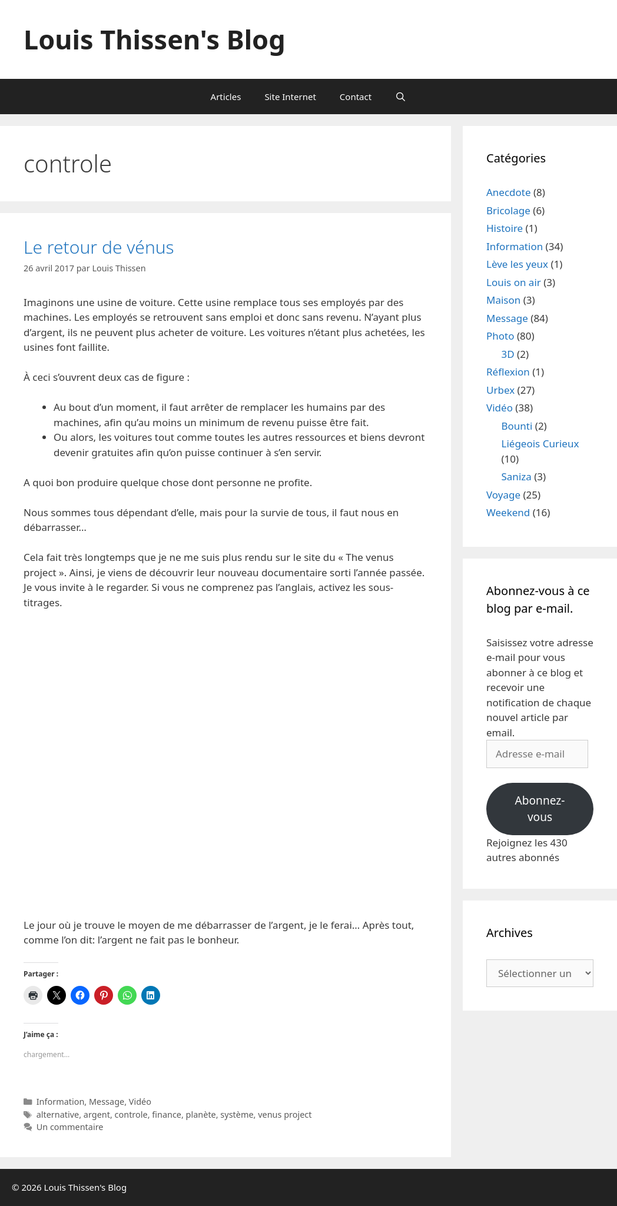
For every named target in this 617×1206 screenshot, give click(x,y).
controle (131, 1114)
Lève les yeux (517, 264)
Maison (503, 300)
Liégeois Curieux (540, 443)
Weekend (508, 512)
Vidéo (140, 1101)
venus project (284, 1114)
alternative (58, 1114)
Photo (500, 336)
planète (201, 1114)
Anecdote (508, 192)
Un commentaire (70, 1126)
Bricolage (508, 210)
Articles (226, 96)
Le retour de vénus (99, 247)
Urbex (500, 390)
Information (61, 1101)
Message (106, 1101)
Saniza (517, 476)
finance (166, 1114)
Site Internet (290, 96)
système (236, 1114)
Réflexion (508, 371)
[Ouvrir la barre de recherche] (400, 96)
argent (97, 1114)
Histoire (504, 228)
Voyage (503, 494)
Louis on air (513, 282)
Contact (355, 96)
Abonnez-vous (540, 809)
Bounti (517, 426)
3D (508, 354)
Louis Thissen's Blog (155, 39)
